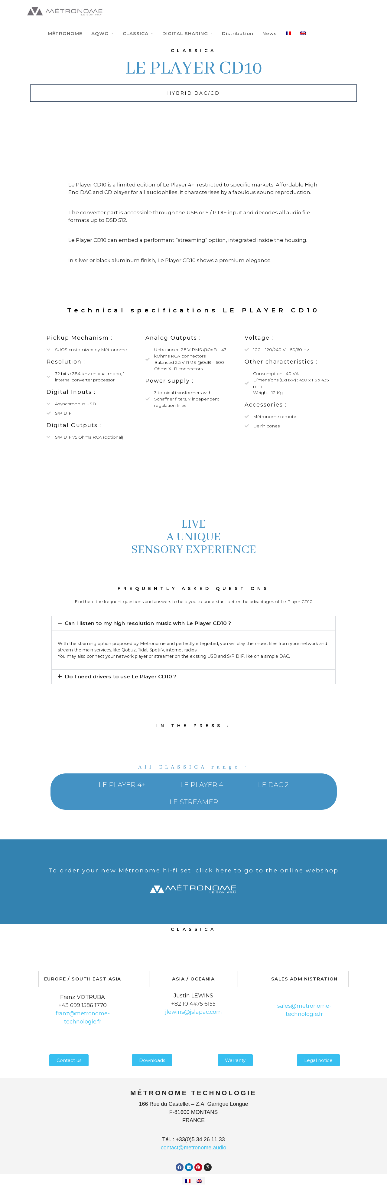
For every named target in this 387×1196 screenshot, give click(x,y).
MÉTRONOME (65, 33)
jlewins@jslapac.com (193, 1012)
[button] (193, 623)
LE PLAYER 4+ (122, 785)
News (269, 33)
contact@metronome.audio (193, 1148)
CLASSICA (135, 33)
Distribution (237, 33)
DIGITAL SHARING (185, 33)
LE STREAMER (193, 802)
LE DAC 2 (273, 785)
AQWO (100, 33)
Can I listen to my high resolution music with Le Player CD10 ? (148, 623)
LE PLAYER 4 (201, 785)
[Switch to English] (199, 1180)
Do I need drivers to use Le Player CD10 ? (120, 677)
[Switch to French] (188, 1180)
